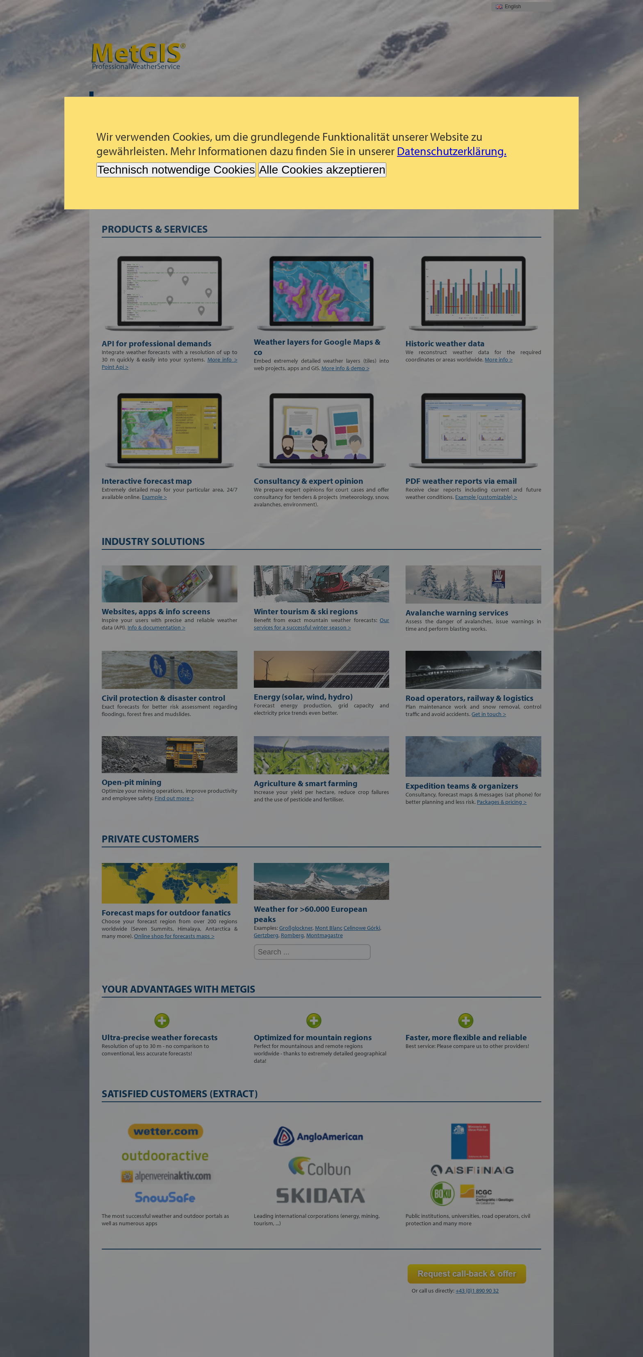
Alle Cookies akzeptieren (322, 169)
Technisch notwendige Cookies (176, 169)
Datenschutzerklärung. (451, 151)
